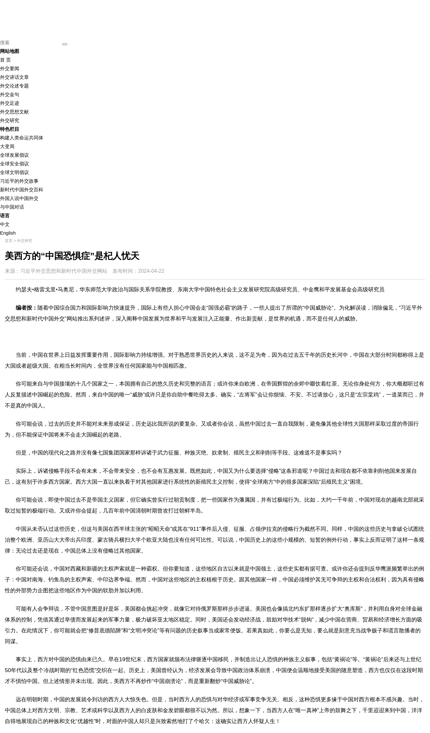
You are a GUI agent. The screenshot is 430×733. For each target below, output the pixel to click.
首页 (8, 240)
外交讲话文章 (14, 77)
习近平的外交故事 (19, 181)
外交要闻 (9, 68)
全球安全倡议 (14, 163)
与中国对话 (12, 207)
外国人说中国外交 (19, 198)
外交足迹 (9, 103)
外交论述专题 (14, 85)
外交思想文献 (14, 111)
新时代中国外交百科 (21, 189)
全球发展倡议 (14, 155)
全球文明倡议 (14, 172)
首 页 (5, 59)
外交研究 (9, 120)
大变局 (7, 146)
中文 (5, 224)
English (8, 233)
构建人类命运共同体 (21, 137)
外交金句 (9, 94)
